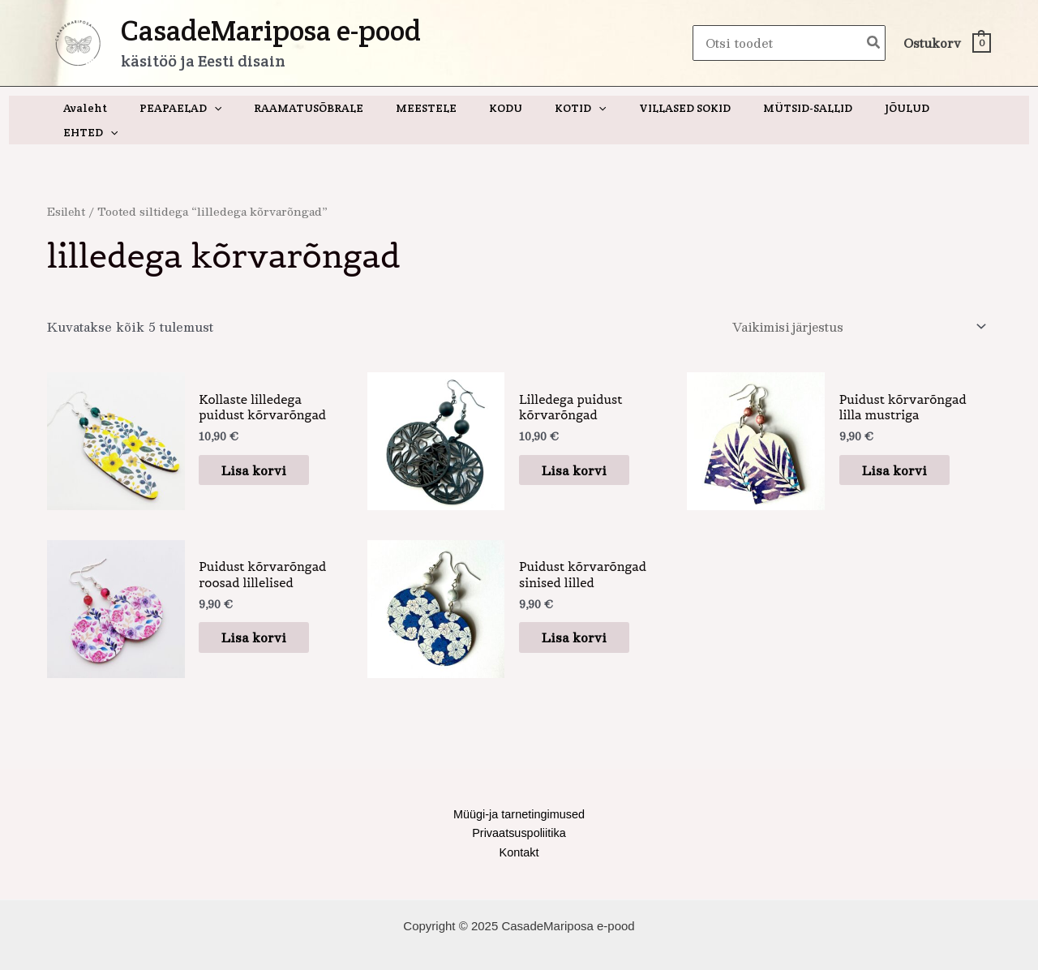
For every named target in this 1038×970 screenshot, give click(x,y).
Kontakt (519, 832)
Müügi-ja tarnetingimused (519, 792)
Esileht (67, 187)
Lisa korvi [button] (263, 446)
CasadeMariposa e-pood (271, 30)
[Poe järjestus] (853, 303)
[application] (227, 108)
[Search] (874, 43)
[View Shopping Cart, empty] (946, 43)
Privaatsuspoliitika (519, 811)
